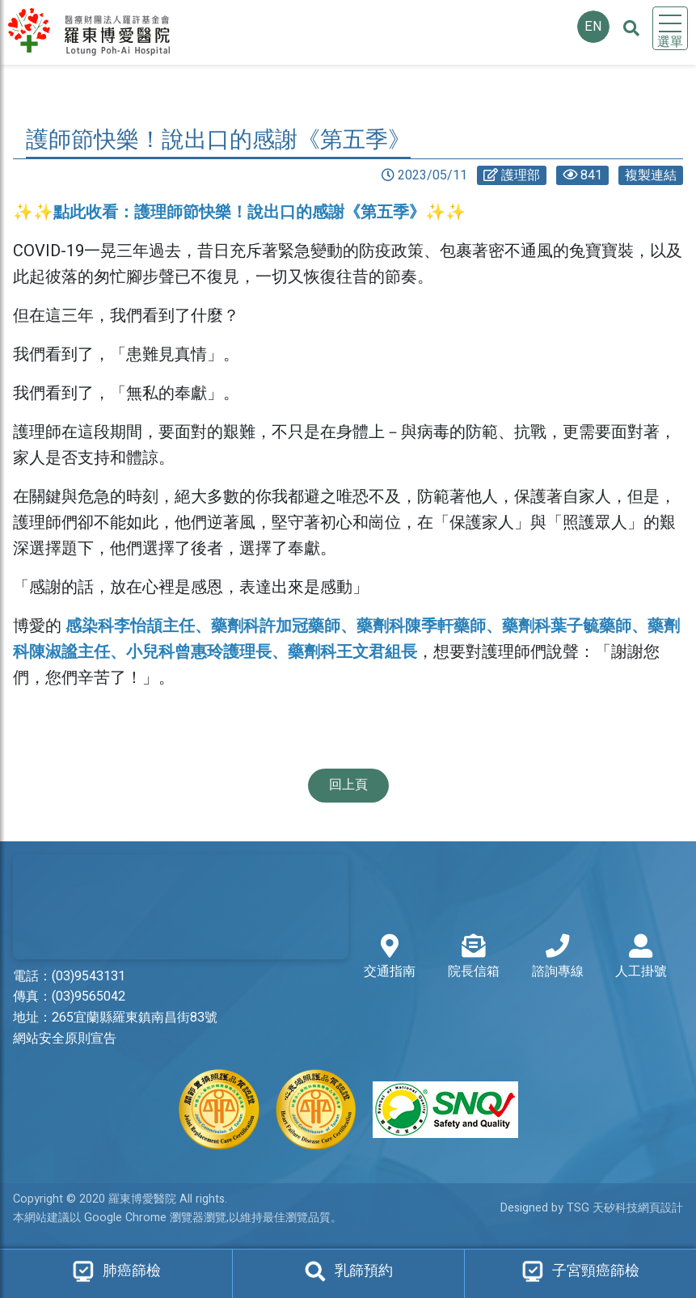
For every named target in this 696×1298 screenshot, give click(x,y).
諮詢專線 (558, 957)
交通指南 (389, 957)
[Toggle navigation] (670, 28)
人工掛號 (641, 957)
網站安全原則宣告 (64, 1038)
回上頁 (348, 784)
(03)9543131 (88, 976)
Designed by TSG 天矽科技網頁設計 (591, 1207)
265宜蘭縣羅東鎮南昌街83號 (134, 1017)
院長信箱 (474, 957)
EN (593, 26)
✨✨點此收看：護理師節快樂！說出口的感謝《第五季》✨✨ (239, 212)
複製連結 (651, 175)
